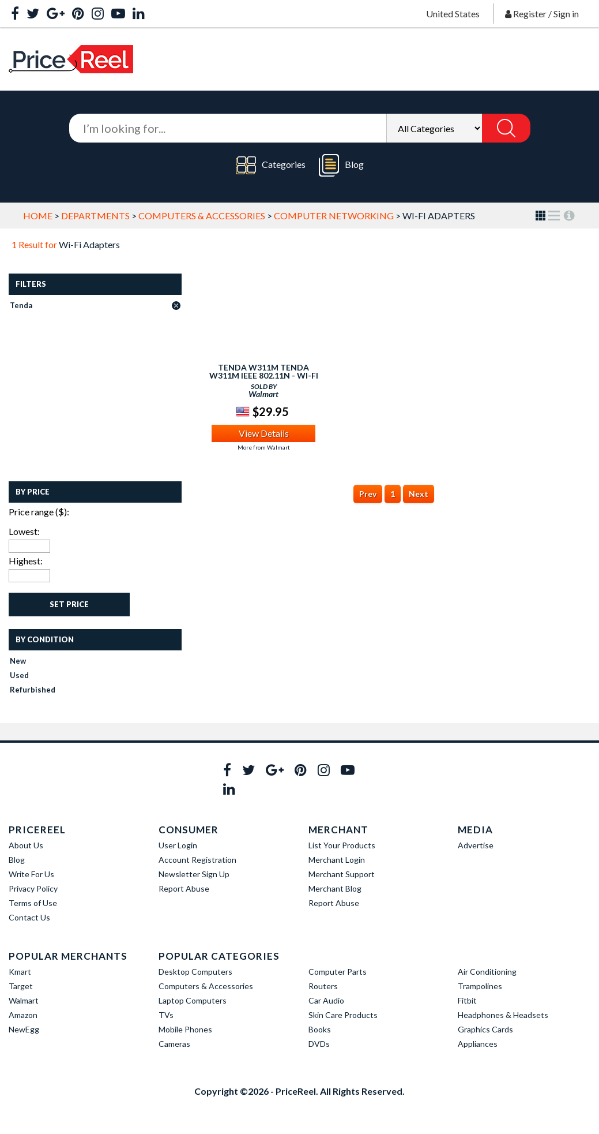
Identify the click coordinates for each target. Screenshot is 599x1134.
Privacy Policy (33, 888)
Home (37, 215)
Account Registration (197, 859)
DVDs (319, 1044)
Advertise (475, 845)
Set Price (69, 604)
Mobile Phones (185, 1029)
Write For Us (31, 874)
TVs (166, 1015)
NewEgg (24, 1029)
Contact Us (29, 917)
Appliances (478, 1044)
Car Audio (326, 1000)
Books (319, 1029)
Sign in (566, 13)
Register (530, 13)
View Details (264, 433)
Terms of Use (33, 903)
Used (19, 675)
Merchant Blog (334, 888)
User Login (178, 845)
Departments (95, 215)
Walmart (24, 1000)
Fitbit (467, 1000)
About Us (26, 845)
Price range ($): (39, 511)
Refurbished (32, 689)
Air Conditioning (487, 971)
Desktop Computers (195, 971)
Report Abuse (184, 888)
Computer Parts (337, 971)
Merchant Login (336, 859)
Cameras (174, 1044)
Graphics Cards (485, 1029)
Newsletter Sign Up (194, 874)
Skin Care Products (343, 1015)
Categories (271, 165)
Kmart (20, 971)
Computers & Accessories (201, 215)
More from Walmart (264, 447)
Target (21, 986)
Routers (323, 986)
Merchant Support (341, 874)
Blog (341, 165)
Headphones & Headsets (503, 1015)
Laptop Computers (193, 1000)
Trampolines (480, 986)
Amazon (23, 1015)
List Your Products (341, 845)
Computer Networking (334, 215)
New (18, 660)
